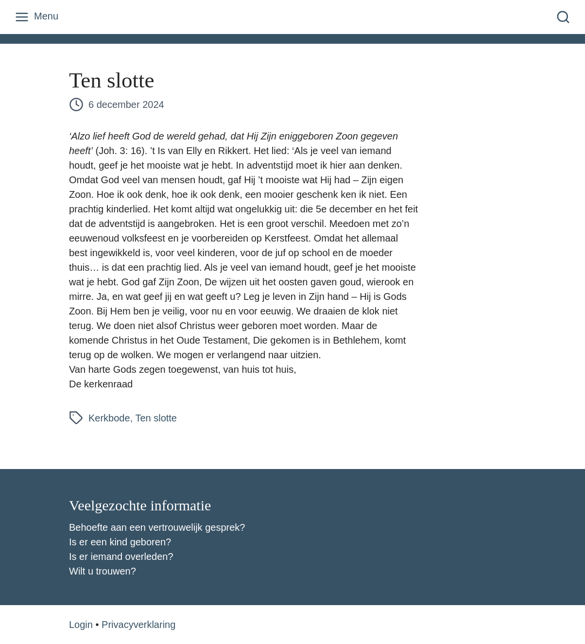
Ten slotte (156, 418)
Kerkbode (109, 418)
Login (81, 624)
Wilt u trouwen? (102, 571)
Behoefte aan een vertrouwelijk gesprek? (157, 527)
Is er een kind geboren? (120, 542)
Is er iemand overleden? (121, 556)
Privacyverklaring (138, 624)
